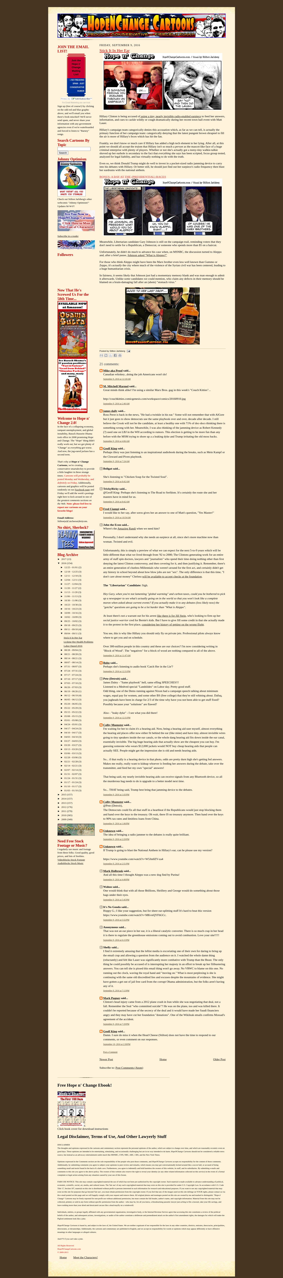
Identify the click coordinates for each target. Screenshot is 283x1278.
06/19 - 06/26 (71, 691)
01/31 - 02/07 (71, 774)
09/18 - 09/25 (71, 625)
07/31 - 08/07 (71, 666)
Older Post (219, 1059)
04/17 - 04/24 (71, 728)
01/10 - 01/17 (71, 786)
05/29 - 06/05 (71, 703)
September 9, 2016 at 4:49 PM (116, 879)
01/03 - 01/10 (71, 790)
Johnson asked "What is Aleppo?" (147, 255)
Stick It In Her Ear (73, 637)
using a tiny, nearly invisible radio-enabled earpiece (170, 116)
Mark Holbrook (113, 870)
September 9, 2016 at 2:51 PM (116, 864)
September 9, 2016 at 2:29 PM (116, 839)
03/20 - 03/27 (71, 745)
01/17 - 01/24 (71, 782)
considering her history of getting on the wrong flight (173, 624)
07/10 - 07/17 (71, 679)
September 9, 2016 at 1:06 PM (116, 823)
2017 (64, 559)
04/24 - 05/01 (71, 724)
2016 (64, 563)
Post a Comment (110, 1052)
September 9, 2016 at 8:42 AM (116, 481)
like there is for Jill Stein (171, 615)
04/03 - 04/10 (71, 736)
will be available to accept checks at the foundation (172, 576)
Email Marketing (72, 103)
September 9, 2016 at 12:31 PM (116, 671)
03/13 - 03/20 (71, 749)
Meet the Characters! (85, 1257)
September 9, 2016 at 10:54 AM (117, 517)
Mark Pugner (111, 998)
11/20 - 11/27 (71, 588)
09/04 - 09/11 (71, 633)
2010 (64, 815)
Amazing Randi (126, 528)
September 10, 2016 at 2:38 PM (116, 1044)
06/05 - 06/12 (71, 699)
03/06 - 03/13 (71, 753)
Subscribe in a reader (68, 236)
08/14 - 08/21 (71, 658)
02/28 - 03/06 (71, 757)
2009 (64, 819)
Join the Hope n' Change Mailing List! (76, 67)
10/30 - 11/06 (71, 600)
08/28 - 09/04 (71, 650)
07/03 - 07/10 (71, 683)
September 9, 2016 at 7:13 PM (116, 991)
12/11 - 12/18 (71, 575)
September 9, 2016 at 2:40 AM (116, 404)
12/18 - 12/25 (71, 571)
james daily (110, 410)
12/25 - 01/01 (71, 567)
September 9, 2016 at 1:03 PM (116, 794)
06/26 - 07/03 (71, 687)
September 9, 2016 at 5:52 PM (116, 920)
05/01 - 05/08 (71, 720)
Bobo (106, 662)
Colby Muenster (113, 724)
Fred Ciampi (111, 508)
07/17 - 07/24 (71, 674)
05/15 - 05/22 (71, 712)
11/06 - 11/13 (71, 596)
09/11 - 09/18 (71, 629)
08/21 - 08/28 (71, 654)
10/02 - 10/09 (71, 617)
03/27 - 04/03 (71, 741)
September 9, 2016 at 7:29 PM (116, 1024)
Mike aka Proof (113, 370)
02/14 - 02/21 (71, 765)
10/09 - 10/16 (71, 612)
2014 (64, 798)
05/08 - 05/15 (71, 716)
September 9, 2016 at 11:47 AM (117, 655)
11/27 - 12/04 (71, 584)
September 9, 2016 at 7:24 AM (116, 461)
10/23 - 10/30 (71, 604)
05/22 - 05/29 (71, 707)
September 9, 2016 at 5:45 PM (116, 900)
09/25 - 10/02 (71, 621)
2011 (64, 811)
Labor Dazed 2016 (73, 646)
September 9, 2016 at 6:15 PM (116, 940)
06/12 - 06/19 (71, 695)
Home (163, 1059)
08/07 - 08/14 (71, 662)
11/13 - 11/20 (71, 592)
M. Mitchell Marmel (116, 386)
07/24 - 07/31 (71, 670)
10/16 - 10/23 (71, 608)
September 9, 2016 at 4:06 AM (116, 441)
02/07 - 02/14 (71, 769)
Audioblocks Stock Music (70, 863)
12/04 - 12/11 (71, 579)
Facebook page (82, 489)
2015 (64, 794)
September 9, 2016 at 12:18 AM (117, 379)
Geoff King (110, 448)
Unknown (109, 830)
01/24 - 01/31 (71, 778)
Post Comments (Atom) (129, 1067)
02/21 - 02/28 (71, 761)
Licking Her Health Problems (78, 641)
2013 (64, 803)
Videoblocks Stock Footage (71, 859)
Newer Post (106, 1059)
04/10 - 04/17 (71, 732)
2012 (64, 807)
